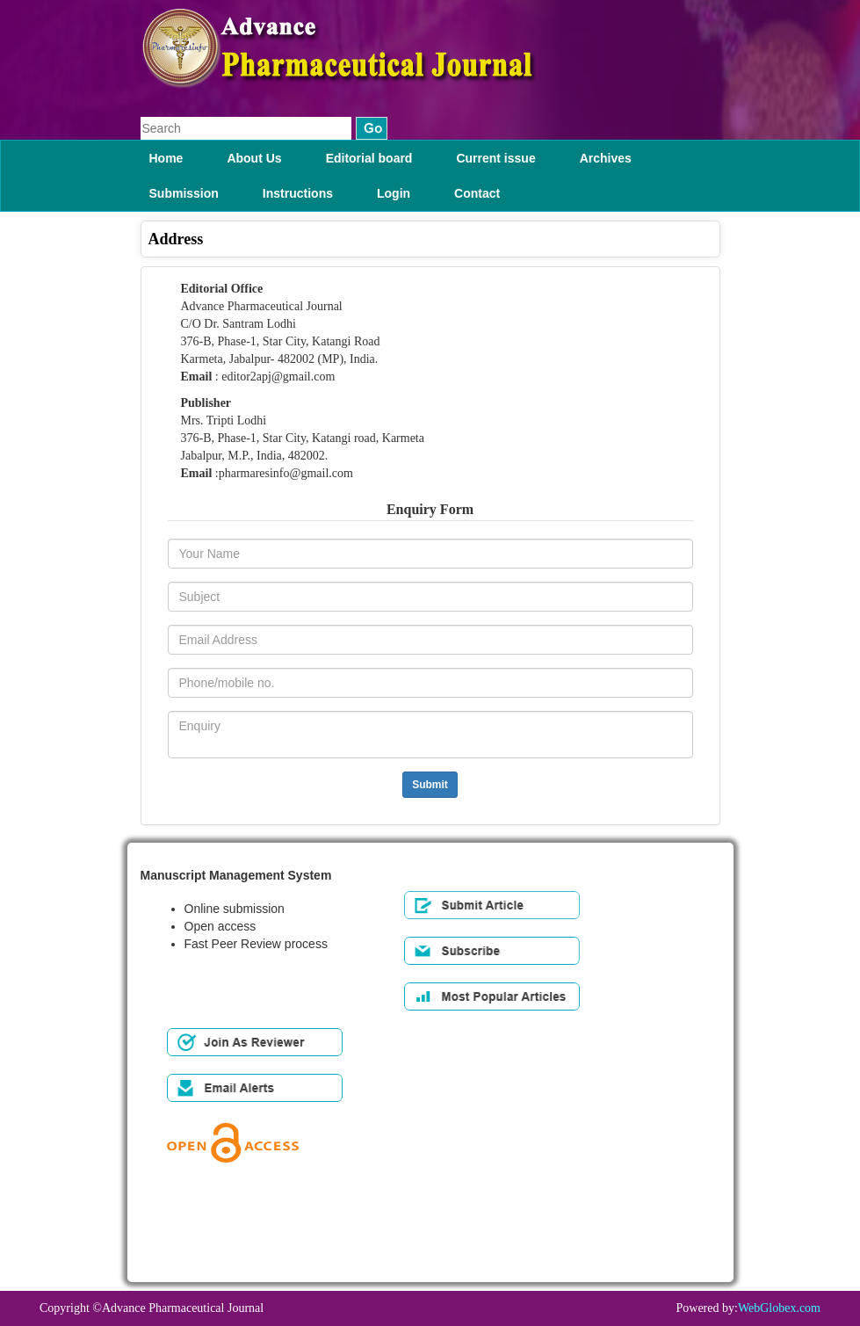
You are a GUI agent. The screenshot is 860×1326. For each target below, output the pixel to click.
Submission (184, 193)
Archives (606, 158)
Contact (477, 193)
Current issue (495, 158)
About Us (254, 158)
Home (166, 158)
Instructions (298, 193)
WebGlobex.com (779, 1308)
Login (393, 193)
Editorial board (369, 158)
